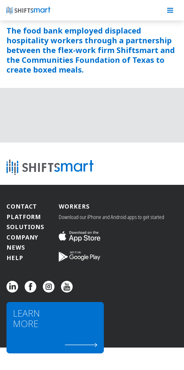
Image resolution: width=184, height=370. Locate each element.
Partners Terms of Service (62, 357)
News (15, 248)
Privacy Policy (19, 357)
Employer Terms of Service (116, 357)
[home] (38, 10)
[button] (170, 10)
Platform (23, 217)
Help (14, 258)
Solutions (25, 227)
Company (22, 238)
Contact (21, 207)
